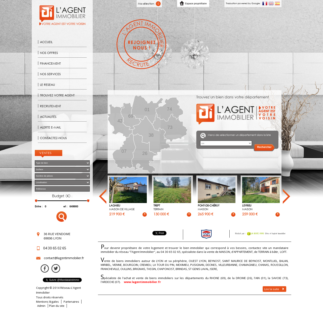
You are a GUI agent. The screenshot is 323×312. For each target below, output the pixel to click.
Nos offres (49, 53)
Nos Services (50, 74)
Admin (41, 306)
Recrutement (50, 106)
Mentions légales (47, 302)
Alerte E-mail (50, 127)
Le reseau (47, 84)
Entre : (38, 206)
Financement (50, 63)
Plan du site (56, 306)
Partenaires (71, 302)
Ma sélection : (149, 3)
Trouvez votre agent (57, 95)
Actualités (48, 117)
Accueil (46, 42)
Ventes (45, 153)
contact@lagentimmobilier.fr (64, 258)
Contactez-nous (53, 138)
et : (65, 206)
